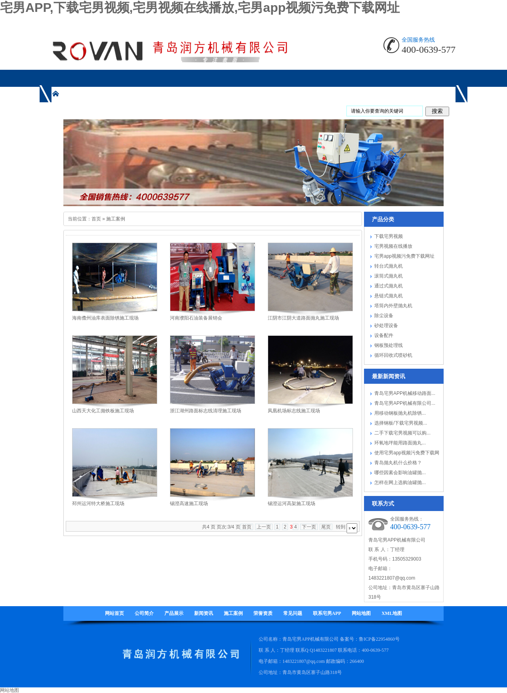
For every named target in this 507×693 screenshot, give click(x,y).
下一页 (309, 527)
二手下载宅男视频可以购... (402, 433)
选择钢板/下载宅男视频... (400, 423)
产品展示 (173, 613)
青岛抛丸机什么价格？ (398, 462)
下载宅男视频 (388, 236)
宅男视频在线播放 (393, 246)
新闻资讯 (203, 613)
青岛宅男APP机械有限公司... (404, 403)
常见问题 (292, 613)
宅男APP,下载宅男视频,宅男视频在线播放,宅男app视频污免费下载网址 (200, 7)
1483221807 (325, 650)
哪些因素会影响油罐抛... (400, 472)
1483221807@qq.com (391, 578)
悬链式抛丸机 (388, 296)
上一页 (264, 527)
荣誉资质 (263, 613)
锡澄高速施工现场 (189, 503)
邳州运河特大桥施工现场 (98, 503)
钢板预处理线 (388, 345)
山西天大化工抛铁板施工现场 (103, 411)
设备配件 (383, 335)
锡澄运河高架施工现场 (291, 503)
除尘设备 (383, 315)
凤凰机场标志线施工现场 (294, 411)
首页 (96, 219)
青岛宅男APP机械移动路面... (404, 393)
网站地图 (361, 613)
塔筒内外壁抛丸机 (393, 305)
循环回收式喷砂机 (393, 355)
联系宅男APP (327, 613)
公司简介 (144, 613)
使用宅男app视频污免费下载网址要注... (406, 454)
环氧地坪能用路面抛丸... (400, 443)
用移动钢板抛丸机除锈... (400, 413)
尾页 (326, 527)
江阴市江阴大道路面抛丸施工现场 (303, 318)
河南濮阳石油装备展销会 (196, 318)
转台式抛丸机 (388, 266)
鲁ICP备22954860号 (379, 639)
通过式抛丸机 (388, 286)
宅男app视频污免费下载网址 (404, 256)
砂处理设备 (386, 325)
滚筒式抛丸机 (388, 276)
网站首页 (114, 613)
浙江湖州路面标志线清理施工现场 (205, 411)
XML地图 (391, 613)
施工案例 (115, 219)
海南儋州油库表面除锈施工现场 (105, 318)
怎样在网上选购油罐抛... (400, 482)
